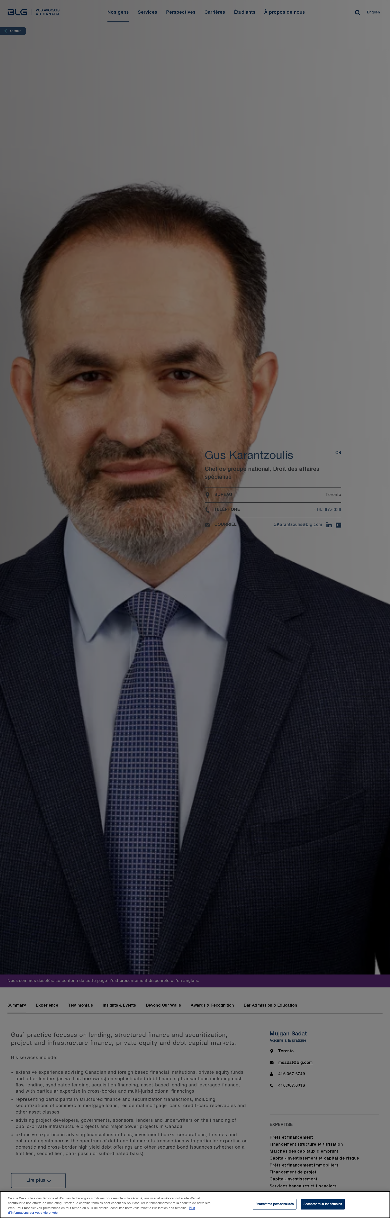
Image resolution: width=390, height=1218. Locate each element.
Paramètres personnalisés (274, 1204)
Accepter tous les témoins (322, 1204)
